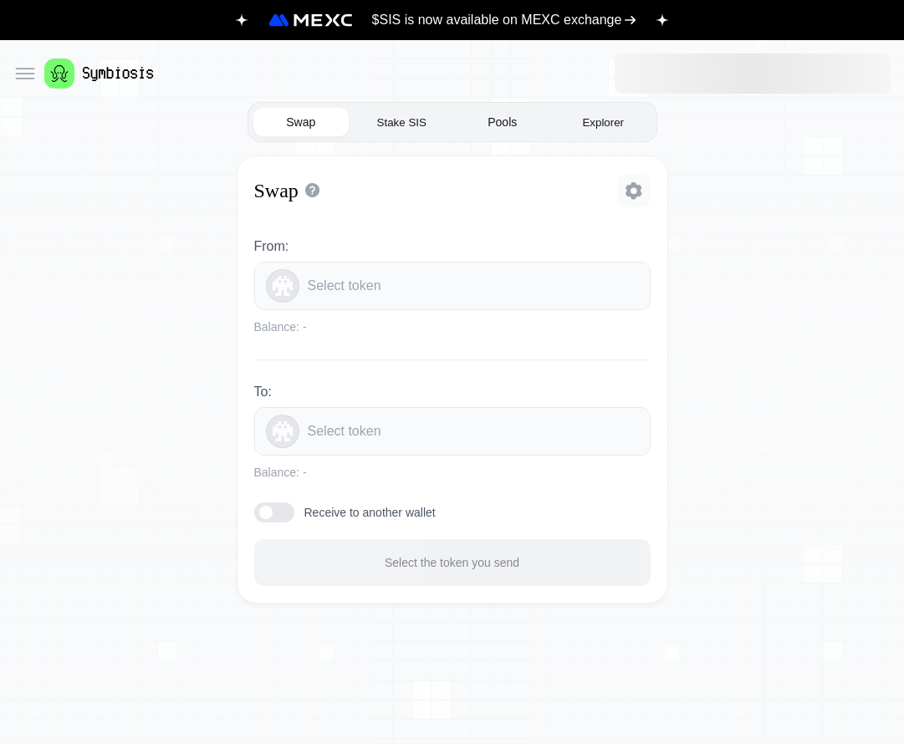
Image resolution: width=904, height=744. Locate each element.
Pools (502, 122)
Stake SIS (401, 122)
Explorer (603, 122)
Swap (300, 122)
